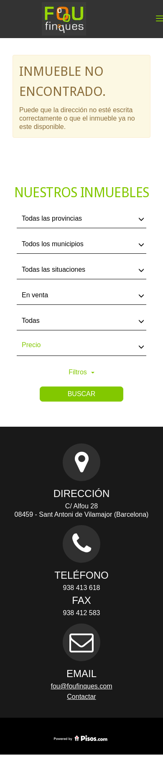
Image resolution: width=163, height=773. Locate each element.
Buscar (82, 393)
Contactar (81, 696)
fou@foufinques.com (81, 686)
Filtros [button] (81, 372)
